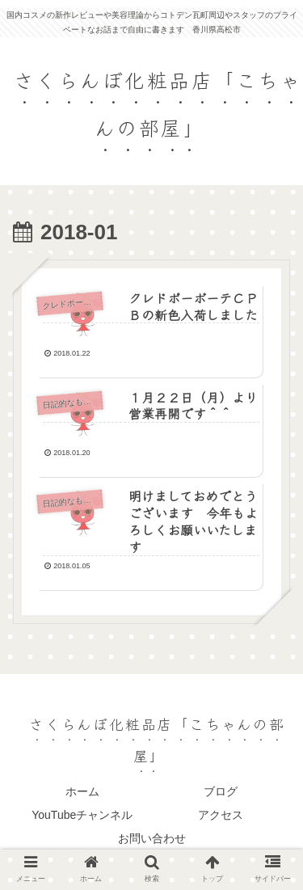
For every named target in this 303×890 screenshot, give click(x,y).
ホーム (82, 791)
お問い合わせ (152, 838)
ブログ (221, 791)
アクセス (220, 814)
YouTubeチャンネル (82, 814)
